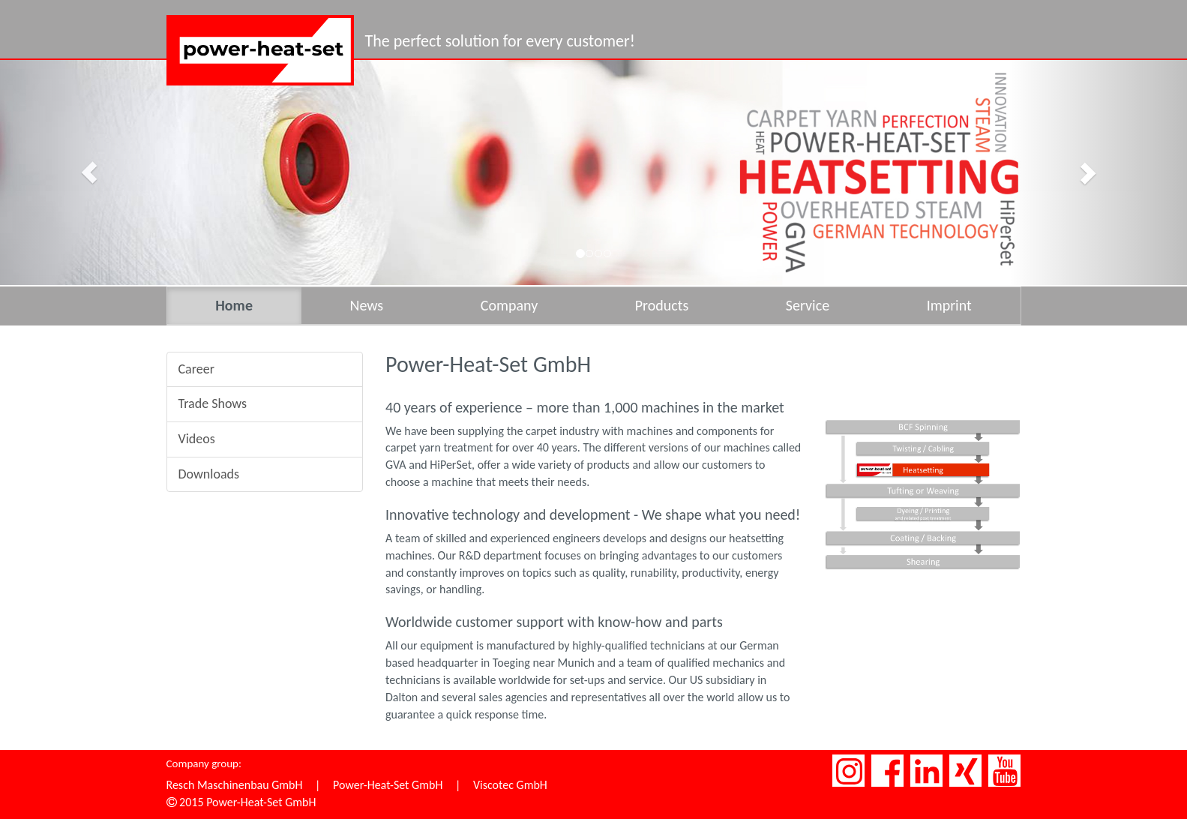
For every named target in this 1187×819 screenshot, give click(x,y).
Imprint (949, 305)
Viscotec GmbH (510, 785)
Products (662, 305)
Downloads (209, 474)
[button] (89, 172)
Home (234, 305)
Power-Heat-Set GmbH (387, 785)
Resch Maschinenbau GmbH (234, 785)
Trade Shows (212, 403)
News (366, 305)
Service (807, 305)
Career (196, 369)
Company (509, 305)
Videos (196, 438)
